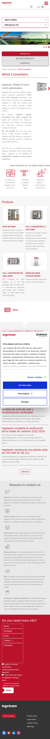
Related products (25, 58)
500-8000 (9, 226)
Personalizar (25, 393)
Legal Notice (31, 719)
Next (47, 88)
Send (8, 690)
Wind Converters (24, 69)
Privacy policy (32, 716)
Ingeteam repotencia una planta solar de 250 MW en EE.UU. (25, 451)
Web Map (30, 726)
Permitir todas (25, 385)
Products (25, 54)
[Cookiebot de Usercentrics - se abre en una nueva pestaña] (36, 335)
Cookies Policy (32, 723)
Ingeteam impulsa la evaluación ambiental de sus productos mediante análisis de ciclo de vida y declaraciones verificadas (25, 408)
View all (25, 472)
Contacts (25, 63)
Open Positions (9, 716)
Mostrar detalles (35, 377)
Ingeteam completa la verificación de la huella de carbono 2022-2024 (23, 430)
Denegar (25, 402)
